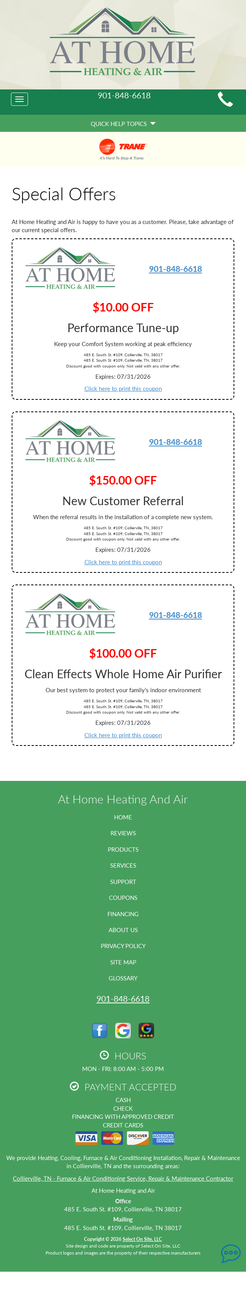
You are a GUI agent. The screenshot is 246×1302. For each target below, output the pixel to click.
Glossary (123, 978)
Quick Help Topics (123, 123)
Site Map (123, 962)
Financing (123, 913)
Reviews (123, 833)
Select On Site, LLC (142, 1239)
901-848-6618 (175, 268)
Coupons (123, 897)
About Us (123, 929)
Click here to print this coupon (123, 388)
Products (123, 849)
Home (123, 817)
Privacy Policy (123, 945)
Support (123, 881)
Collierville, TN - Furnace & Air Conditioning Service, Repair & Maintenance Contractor (123, 1178)
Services (123, 865)
